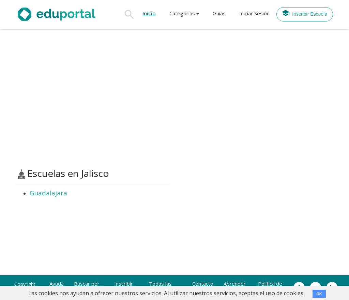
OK (319, 294)
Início (149, 13)
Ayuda (56, 283)
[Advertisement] (174, 98)
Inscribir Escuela (304, 13)
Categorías (182, 13)
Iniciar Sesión (254, 13)
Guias (219, 13)
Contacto (202, 283)
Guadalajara (48, 193)
